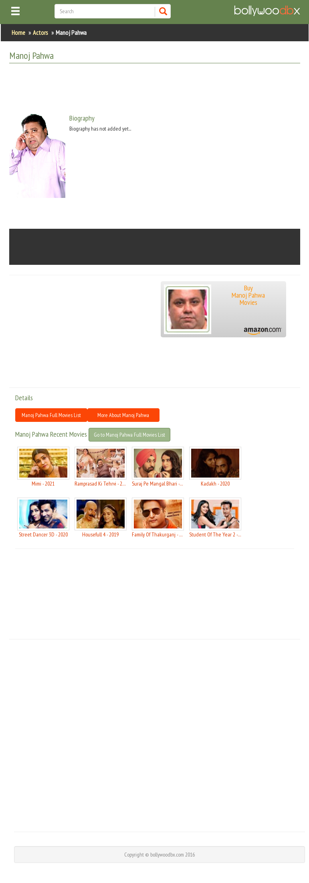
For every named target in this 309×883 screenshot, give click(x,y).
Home (18, 32)
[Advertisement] (155, 89)
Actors (40, 32)
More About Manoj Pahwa (123, 415)
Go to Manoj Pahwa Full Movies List (129, 434)
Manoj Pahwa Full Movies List (51, 415)
